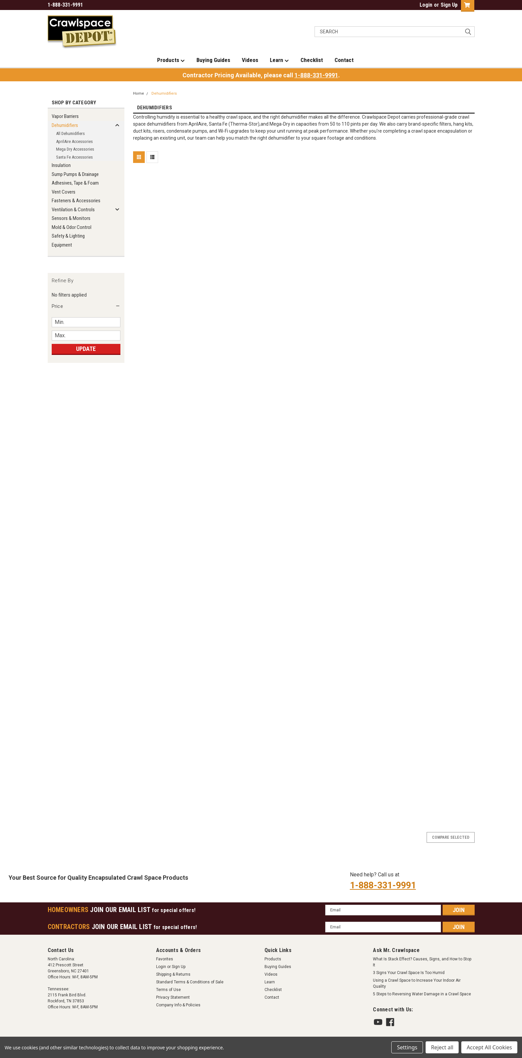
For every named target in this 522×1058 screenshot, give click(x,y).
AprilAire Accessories (74, 141)
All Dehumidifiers (70, 133)
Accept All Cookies (489, 1047)
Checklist (312, 60)
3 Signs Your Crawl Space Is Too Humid (409, 972)
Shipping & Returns (173, 974)
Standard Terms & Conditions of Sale (189, 982)
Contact (344, 60)
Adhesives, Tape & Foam (75, 183)
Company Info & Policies (178, 1005)
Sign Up (449, 5)
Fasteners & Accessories (76, 201)
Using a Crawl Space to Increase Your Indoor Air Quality (417, 983)
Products (171, 60)
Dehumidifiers (65, 125)
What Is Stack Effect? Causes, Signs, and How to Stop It (422, 962)
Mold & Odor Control (71, 227)
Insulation (61, 165)
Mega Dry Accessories (75, 149)
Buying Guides (213, 60)
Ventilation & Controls (73, 210)
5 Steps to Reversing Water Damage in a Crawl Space (422, 994)
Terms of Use (168, 989)
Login (426, 5)
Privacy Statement (173, 997)
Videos (250, 60)
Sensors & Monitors (71, 218)
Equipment (62, 245)
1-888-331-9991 (316, 75)
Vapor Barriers (65, 116)
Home (138, 93)
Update (86, 348)
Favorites (164, 959)
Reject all (442, 1047)
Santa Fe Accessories (74, 157)
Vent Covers (63, 192)
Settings (407, 1047)
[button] (86, 306)
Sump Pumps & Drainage (75, 174)
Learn (279, 60)
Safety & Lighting (68, 236)
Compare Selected (450, 837)
